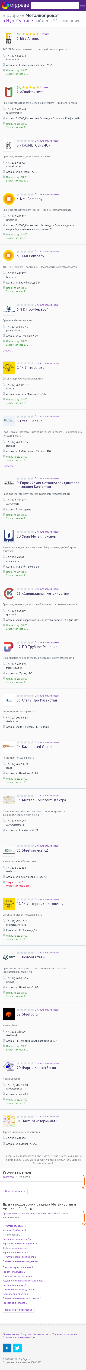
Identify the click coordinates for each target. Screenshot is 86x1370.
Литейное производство (15, 1293)
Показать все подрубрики (18, 1309)
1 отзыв (44, 87)
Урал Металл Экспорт (37, 536)
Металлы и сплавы (12, 1225)
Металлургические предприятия (19, 1256)
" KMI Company (30, 256)
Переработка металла (14, 1302)
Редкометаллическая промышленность (23, 1280)
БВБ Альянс (28, 38)
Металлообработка (13, 1230)
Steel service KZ (32, 850)
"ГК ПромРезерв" (32, 309)
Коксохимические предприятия (19, 1289)
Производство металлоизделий (19, 1261)
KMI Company (29, 199)
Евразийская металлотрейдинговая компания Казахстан (48, 485)
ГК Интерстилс (30, 368)
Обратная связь (11, 1334)
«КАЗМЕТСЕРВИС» (33, 145)
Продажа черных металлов (17, 1267)
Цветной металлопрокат (15, 1239)
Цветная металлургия (14, 1285)
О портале (26, 1334)
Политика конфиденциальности (19, 1337)
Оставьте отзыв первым (47, 140)
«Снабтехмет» (30, 92)
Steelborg (27, 1014)
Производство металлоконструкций (21, 1298)
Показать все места (15, 1191)
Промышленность (13, 1213)
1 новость (8, 350)
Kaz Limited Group (34, 747)
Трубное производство (15, 1248)
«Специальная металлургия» (43, 593)
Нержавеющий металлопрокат (18, 1243)
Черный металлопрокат (15, 1252)
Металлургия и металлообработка (45, 1213)
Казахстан (9, 1177)
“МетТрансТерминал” (37, 1121)
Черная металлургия (13, 1271)
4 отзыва (44, 33)
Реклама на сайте (42, 1334)
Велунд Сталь (30, 957)
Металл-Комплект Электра (41, 800)
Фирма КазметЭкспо (36, 1068)
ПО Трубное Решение (37, 647)
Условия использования (64, 1334)
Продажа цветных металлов (17, 1276)
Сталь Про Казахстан (37, 700)
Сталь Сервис (29, 421)
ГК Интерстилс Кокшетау (40, 904)
